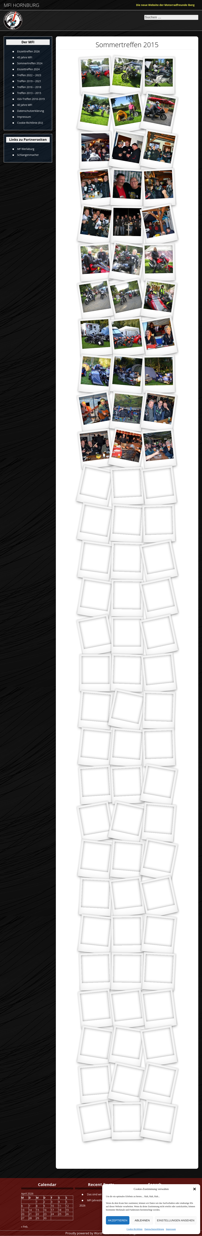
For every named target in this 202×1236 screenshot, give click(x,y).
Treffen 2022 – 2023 (29, 75)
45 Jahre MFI (24, 57)
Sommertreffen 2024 (29, 63)
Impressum (171, 1229)
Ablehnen (142, 1220)
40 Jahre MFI (24, 105)
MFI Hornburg (21, 5)
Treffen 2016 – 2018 (29, 87)
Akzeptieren (117, 1220)
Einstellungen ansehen (175, 1220)
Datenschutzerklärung (154, 1229)
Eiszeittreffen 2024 (28, 69)
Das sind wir (94, 1194)
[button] (194, 1189)
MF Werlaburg (25, 148)
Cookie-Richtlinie (135, 1229)
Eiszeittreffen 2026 (28, 51)
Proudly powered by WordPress (87, 1233)
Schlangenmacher (28, 154)
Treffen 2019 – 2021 (29, 81)
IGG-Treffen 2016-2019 (31, 99)
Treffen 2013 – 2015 (29, 93)
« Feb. (24, 1226)
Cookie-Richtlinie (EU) (30, 122)
